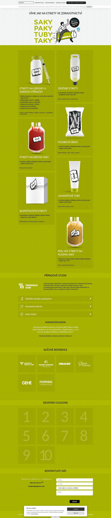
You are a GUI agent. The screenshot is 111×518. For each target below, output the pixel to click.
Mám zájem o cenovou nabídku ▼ (76, 2)
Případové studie (39, 2)
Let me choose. (34, 513)
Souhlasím (89, 6)
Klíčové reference (49, 2)
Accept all (75, 509)
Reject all (76, 513)
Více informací (83, 6)
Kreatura (90, 514)
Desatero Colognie (60, 2)
